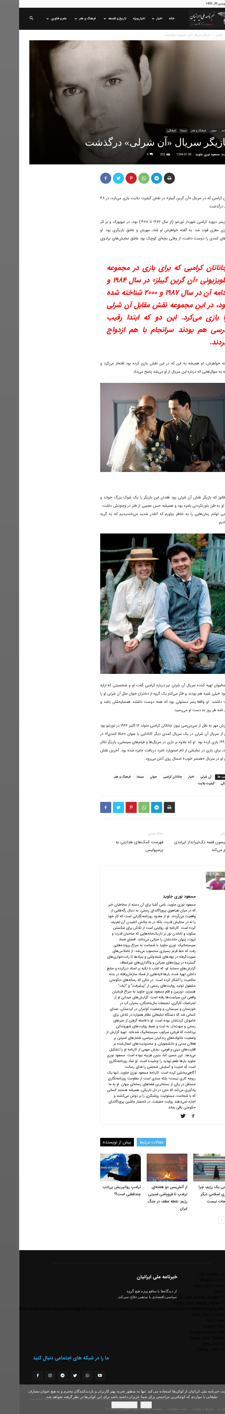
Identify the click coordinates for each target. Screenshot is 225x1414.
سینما (164, 131)
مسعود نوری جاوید (188, 154)
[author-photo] (198, 889)
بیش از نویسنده (98, 1142)
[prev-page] (211, 1220)
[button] (12, 19)
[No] (218, 1399)
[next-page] (202, 1220)
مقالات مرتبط (132, 1142)
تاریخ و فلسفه (96, 18)
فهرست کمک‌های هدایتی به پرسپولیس (120, 846)
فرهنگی (152, 131)
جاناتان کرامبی (153, 777)
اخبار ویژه (120, 18)
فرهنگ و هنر (66, 18)
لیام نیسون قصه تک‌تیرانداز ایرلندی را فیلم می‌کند (185, 846)
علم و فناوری (37, 18)
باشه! (127, 1405)
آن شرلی (186, 777)
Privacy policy (105, 1405)
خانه (153, 18)
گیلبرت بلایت (187, 783)
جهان (195, 131)
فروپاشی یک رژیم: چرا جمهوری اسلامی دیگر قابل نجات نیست (197, 1194)
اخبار (138, 18)
